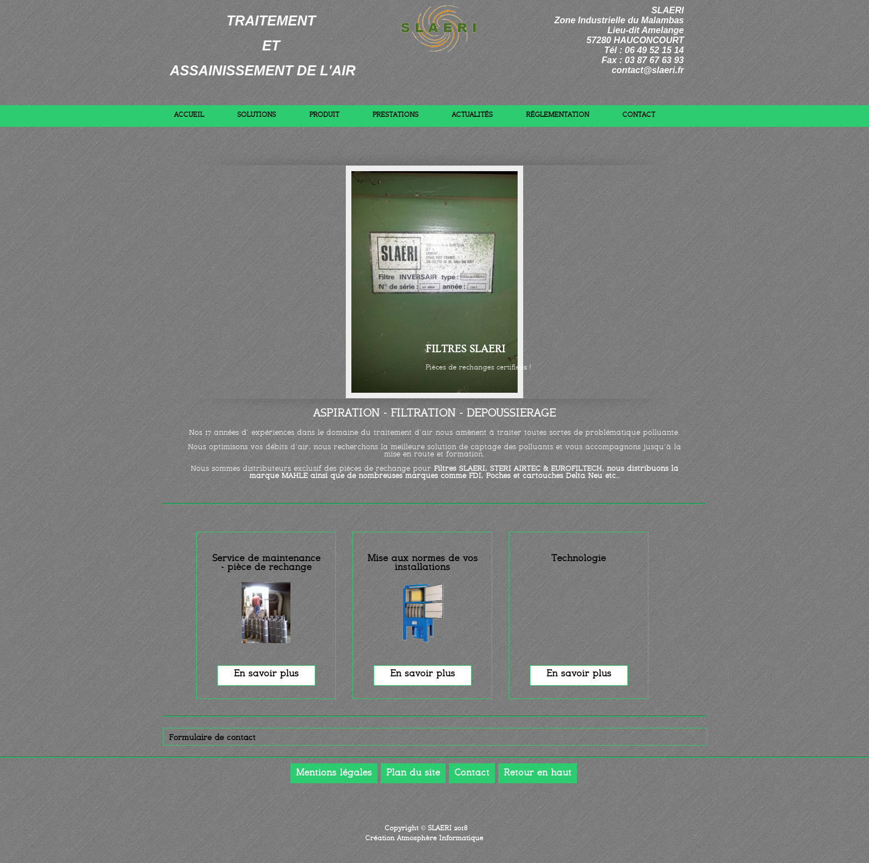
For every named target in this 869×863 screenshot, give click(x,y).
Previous (670, 325)
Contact (638, 115)
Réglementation (557, 115)
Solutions (256, 115)
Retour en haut (537, 773)
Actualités (472, 115)
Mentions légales (334, 773)
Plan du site (413, 773)
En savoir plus (266, 674)
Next (670, 301)
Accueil (189, 115)
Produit (324, 115)
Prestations (395, 115)
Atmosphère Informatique (440, 838)
